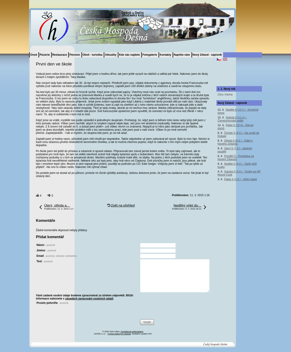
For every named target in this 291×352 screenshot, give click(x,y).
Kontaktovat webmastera (132, 331)
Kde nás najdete (129, 54)
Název (45, 245)
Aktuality (110, 54)
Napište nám (182, 54)
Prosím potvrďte (52, 303)
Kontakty (165, 54)
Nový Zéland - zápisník (207, 54)
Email (56, 255)
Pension (74, 54)
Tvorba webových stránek (119, 334)
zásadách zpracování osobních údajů (89, 298)
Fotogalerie (149, 54)
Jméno (46, 250)
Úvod (33, 54)
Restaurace (59, 54)
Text (44, 261)
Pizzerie (45, 54)
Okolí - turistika (92, 54)
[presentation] (174, 310)
